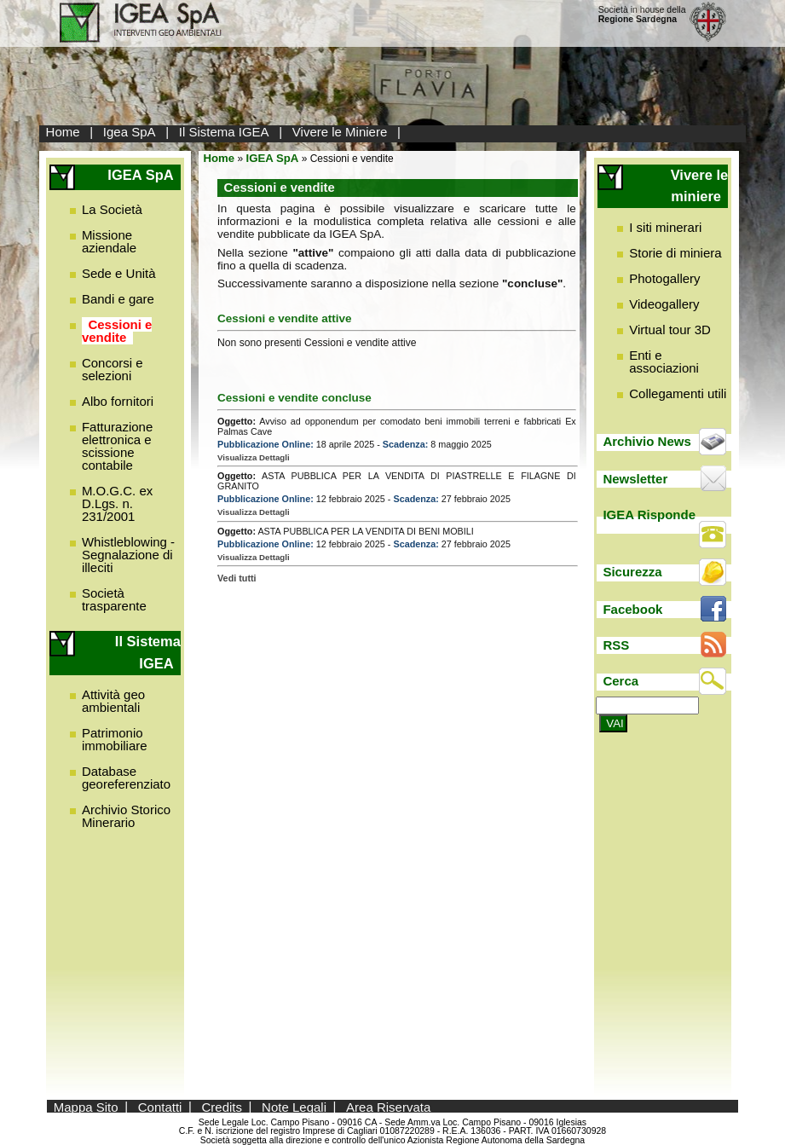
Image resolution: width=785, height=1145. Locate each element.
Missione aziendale (109, 241)
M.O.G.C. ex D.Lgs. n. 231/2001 (117, 503)
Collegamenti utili (677, 393)
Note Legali (294, 1106)
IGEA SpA (272, 158)
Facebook (632, 609)
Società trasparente (114, 599)
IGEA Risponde (649, 514)
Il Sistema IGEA (224, 131)
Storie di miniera (675, 253)
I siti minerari (665, 227)
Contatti (160, 1106)
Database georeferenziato (126, 777)
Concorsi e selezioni (112, 369)
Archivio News (646, 441)
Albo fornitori (117, 401)
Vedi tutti (237, 578)
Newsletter (635, 478)
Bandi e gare (118, 299)
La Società (112, 209)
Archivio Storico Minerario (126, 816)
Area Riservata (388, 1106)
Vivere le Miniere (339, 131)
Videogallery (664, 304)
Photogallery (664, 278)
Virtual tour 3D (670, 329)
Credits (222, 1106)
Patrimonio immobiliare (114, 739)
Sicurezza (632, 571)
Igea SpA (129, 131)
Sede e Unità (119, 273)
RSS (616, 645)
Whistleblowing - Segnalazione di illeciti (128, 555)
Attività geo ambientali (113, 700)
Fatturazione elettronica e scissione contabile (117, 445)
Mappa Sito (86, 1106)
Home (63, 131)
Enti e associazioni (664, 361)
